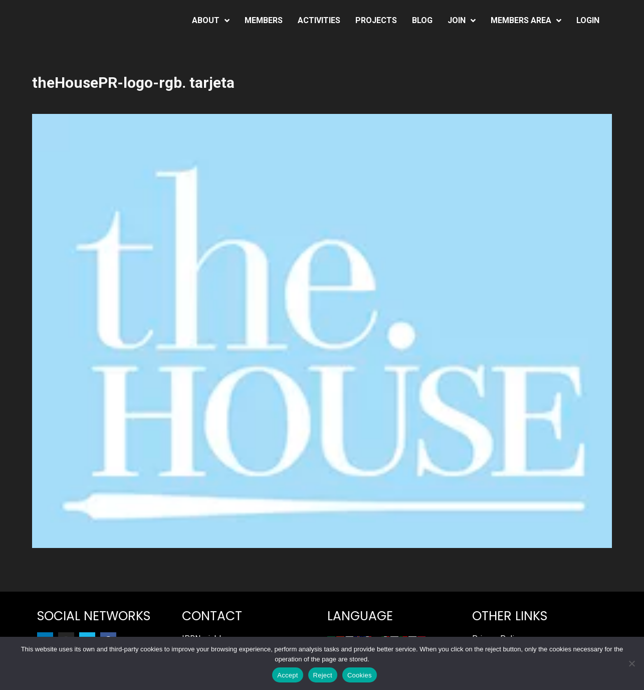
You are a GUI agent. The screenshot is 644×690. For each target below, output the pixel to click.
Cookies (359, 675)
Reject (322, 675)
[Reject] (631, 663)
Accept (287, 675)
